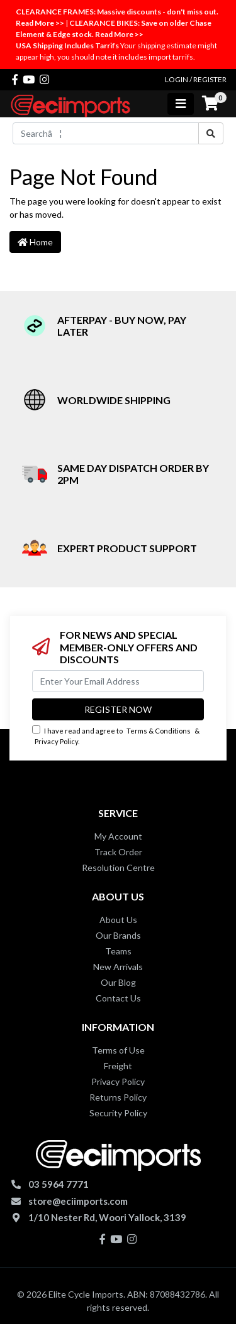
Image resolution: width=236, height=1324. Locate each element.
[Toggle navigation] (180, 104)
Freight (118, 1065)
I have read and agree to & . (115, 735)
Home (35, 242)
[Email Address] (118, 681)
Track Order (118, 851)
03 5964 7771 (58, 1184)
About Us (118, 919)
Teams (118, 951)
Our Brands (118, 935)
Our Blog (118, 982)
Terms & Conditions (158, 731)
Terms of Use (118, 1050)
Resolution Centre (118, 867)
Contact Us (118, 998)
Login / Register (196, 79)
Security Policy (118, 1113)
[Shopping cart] (210, 103)
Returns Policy (118, 1097)
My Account (118, 836)
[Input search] (106, 133)
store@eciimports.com (78, 1201)
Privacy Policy (56, 741)
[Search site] (210, 133)
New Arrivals (118, 966)
